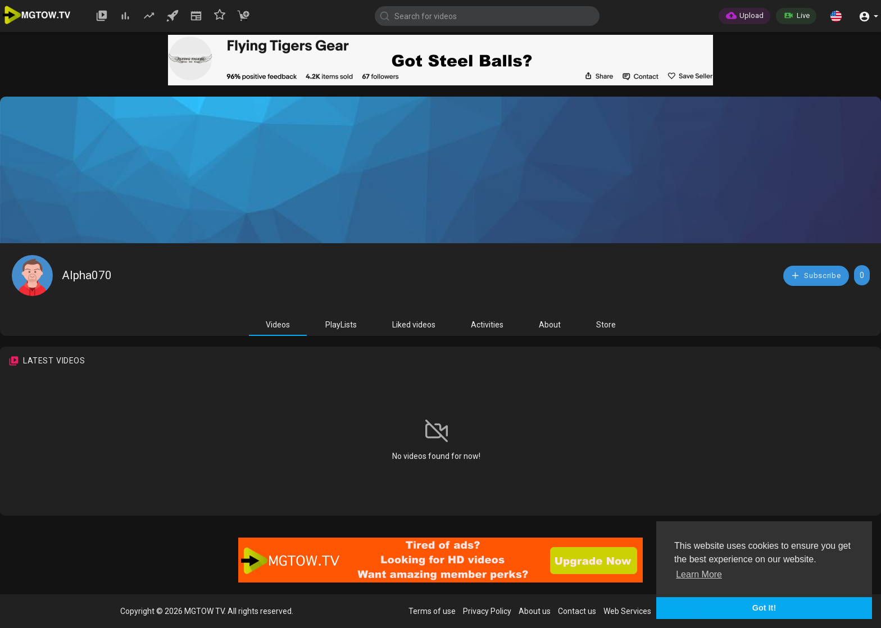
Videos (278, 324)
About (550, 324)
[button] (836, 15)
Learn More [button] (699, 574)
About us (535, 611)
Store (606, 324)
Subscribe (816, 275)
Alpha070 (87, 275)
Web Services (627, 611)
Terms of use (432, 611)
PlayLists (341, 324)
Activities (487, 324)
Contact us (577, 611)
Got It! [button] (764, 607)
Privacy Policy (487, 611)
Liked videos (413, 324)
